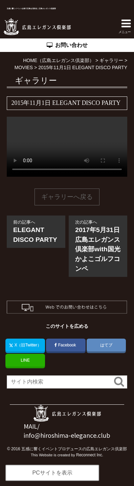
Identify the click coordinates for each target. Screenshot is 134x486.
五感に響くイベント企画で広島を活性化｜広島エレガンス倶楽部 (36, 8)
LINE (25, 360)
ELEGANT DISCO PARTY (36, 231)
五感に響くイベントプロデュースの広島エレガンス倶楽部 (74, 449)
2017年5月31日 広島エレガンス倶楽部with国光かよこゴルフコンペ (100, 245)
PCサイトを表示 (52, 473)
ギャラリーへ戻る (67, 196)
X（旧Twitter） (25, 345)
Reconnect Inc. (89, 455)
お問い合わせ (67, 45)
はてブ (106, 345)
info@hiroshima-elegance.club (67, 435)
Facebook (65, 345)
